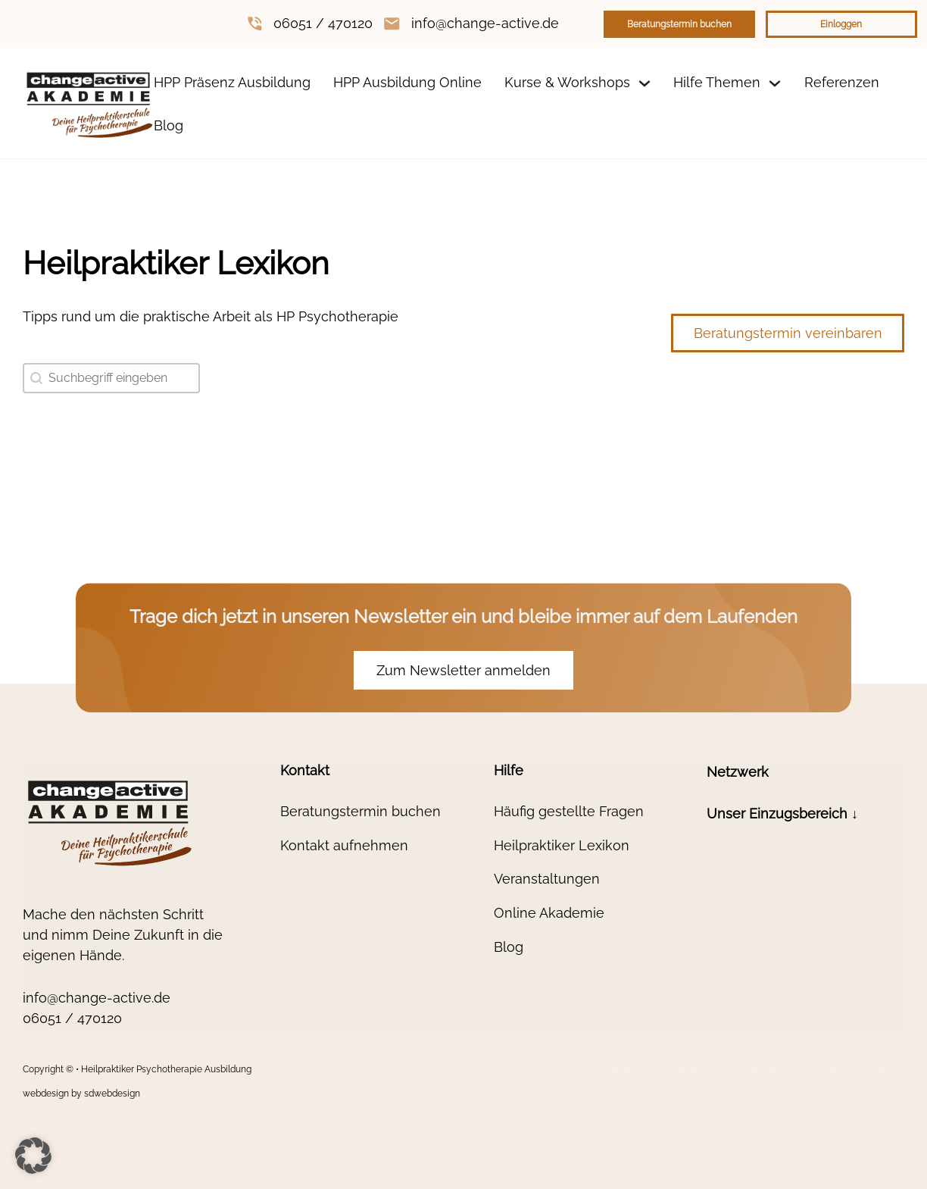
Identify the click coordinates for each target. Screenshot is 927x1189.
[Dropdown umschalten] (644, 83)
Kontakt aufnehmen (344, 845)
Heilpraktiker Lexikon (561, 845)
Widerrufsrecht (766, 1069)
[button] (805, 824)
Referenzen (841, 82)
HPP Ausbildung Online (407, 82)
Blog (168, 125)
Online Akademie (549, 913)
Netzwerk (738, 772)
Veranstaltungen (547, 879)
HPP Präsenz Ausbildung (232, 82)
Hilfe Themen (716, 82)
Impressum (627, 1069)
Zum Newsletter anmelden (463, 670)
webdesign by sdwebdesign (81, 1093)
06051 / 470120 (323, 23)
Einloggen (841, 24)
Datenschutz (693, 1069)
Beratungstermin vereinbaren (788, 333)
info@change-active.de (485, 23)
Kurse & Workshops (567, 82)
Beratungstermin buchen (679, 24)
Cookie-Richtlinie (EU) (858, 1069)
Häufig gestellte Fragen (569, 811)
